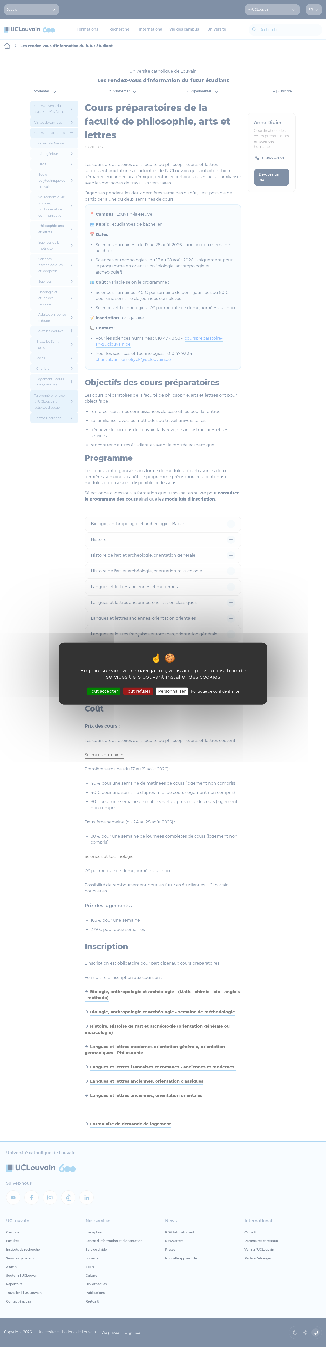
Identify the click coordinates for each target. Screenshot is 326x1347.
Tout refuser (138, 691)
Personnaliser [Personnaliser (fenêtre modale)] (172, 691)
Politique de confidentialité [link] (215, 691)
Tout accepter (104, 691)
